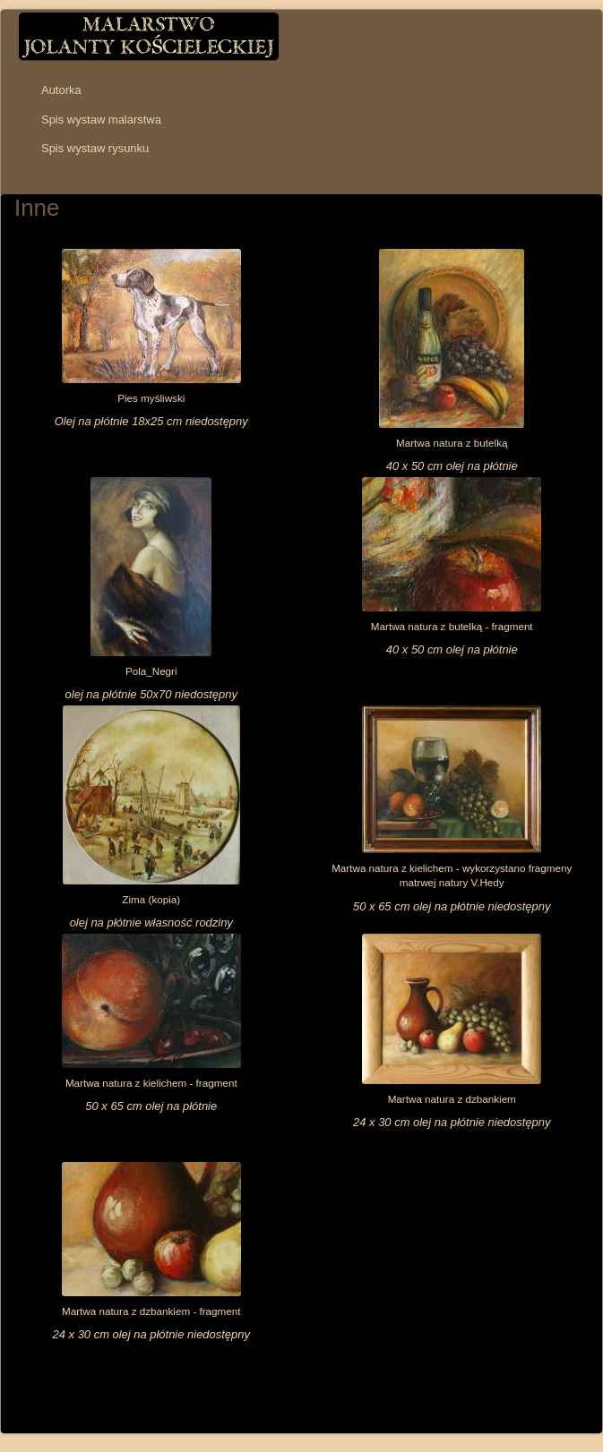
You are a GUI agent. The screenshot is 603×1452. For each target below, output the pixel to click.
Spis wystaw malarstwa (101, 119)
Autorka (61, 90)
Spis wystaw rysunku (95, 148)
